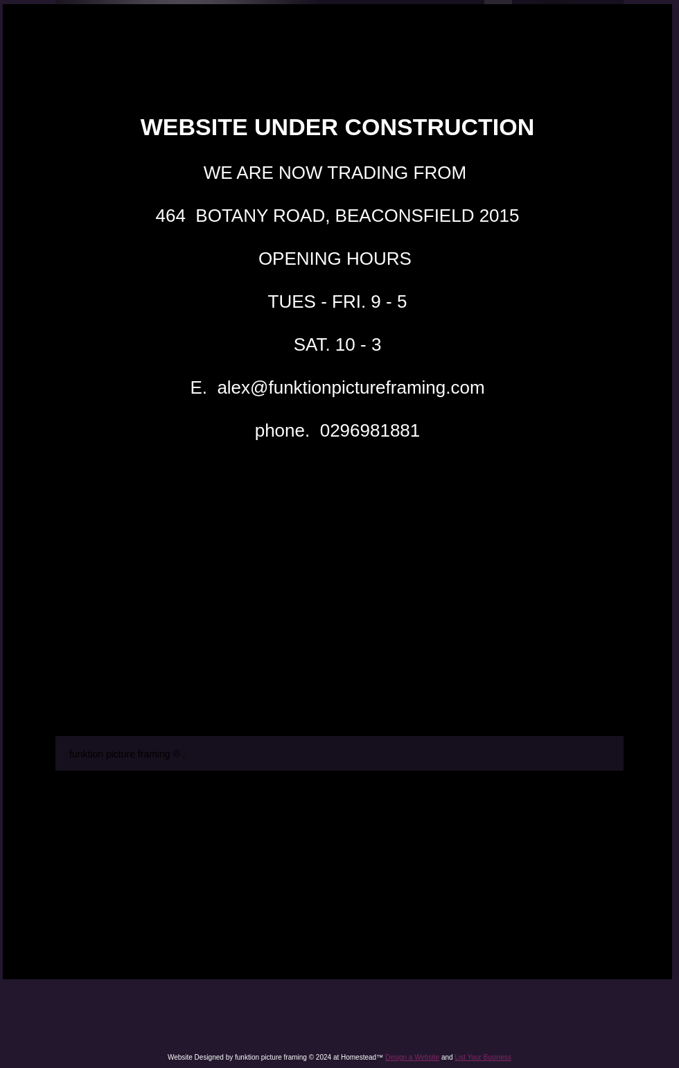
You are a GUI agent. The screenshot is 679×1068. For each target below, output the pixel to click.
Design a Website (412, 1057)
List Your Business (483, 1057)
